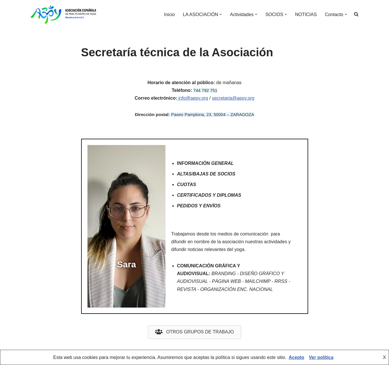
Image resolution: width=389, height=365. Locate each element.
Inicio (169, 14)
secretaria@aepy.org (233, 98)
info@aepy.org (192, 98)
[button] (221, 14)
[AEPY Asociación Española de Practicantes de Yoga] (63, 14)
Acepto (296, 357)
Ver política (321, 357)
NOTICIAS (306, 14)
